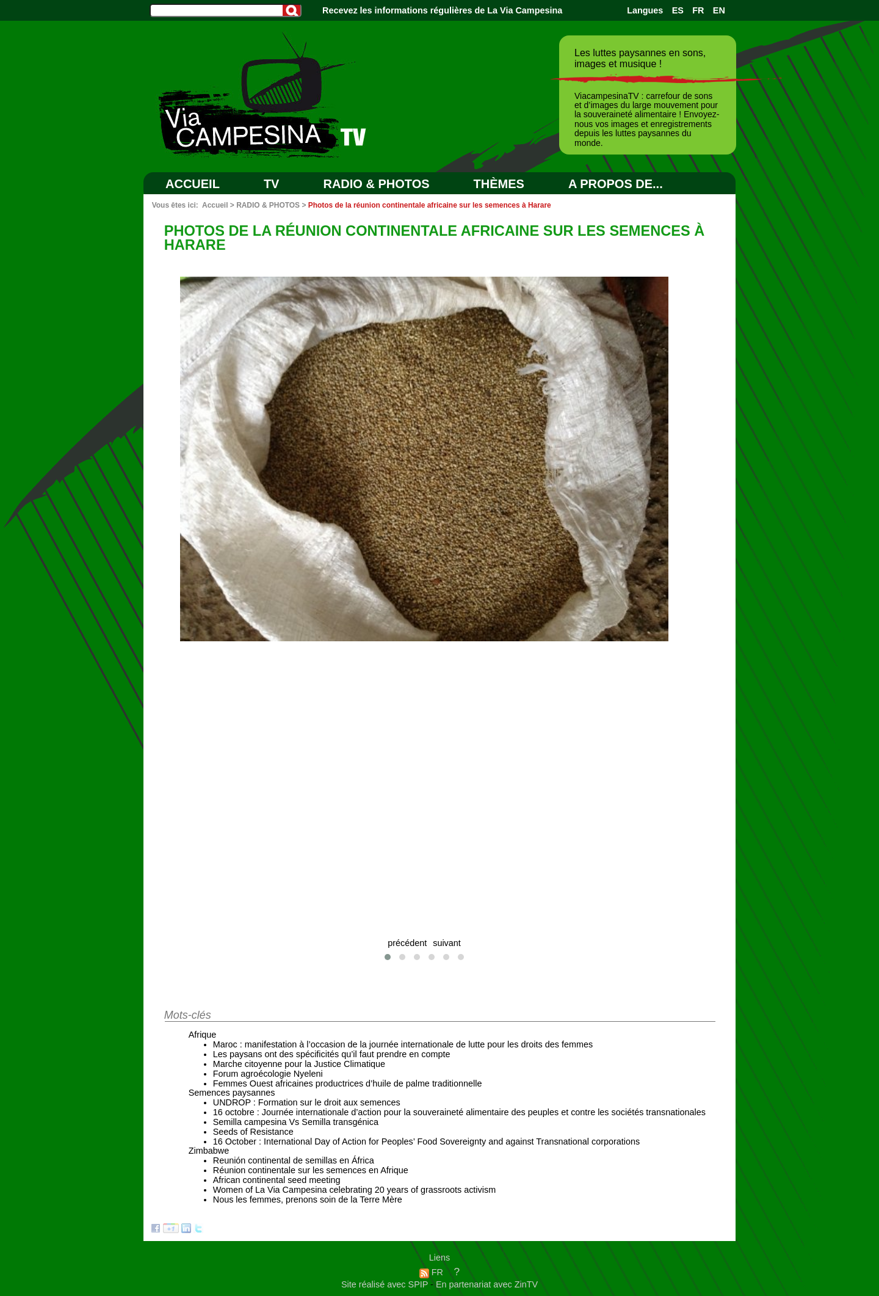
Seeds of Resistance (253, 1132)
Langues (645, 10)
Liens (439, 1257)
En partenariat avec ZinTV (487, 1284)
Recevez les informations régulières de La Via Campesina (442, 10)
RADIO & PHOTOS (376, 184)
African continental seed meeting (277, 1180)
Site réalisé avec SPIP (385, 1284)
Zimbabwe (209, 1151)
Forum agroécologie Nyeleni (268, 1074)
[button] (387, 957)
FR (698, 10)
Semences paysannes (232, 1093)
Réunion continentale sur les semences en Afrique (310, 1170)
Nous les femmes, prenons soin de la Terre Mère (307, 1199)
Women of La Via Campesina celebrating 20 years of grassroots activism (354, 1190)
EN (719, 10)
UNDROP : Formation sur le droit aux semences (306, 1102)
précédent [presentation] (407, 943)
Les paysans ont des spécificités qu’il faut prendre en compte (331, 1054)
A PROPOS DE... (615, 184)
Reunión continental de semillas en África (293, 1160)
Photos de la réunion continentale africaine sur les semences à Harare (429, 205)
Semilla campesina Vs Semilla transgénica (295, 1122)
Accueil (192, 184)
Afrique (203, 1034)
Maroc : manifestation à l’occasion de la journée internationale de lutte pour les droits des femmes (403, 1044)
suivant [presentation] (447, 943)
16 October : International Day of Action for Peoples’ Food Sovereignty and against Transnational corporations (426, 1141)
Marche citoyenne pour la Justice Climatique (299, 1064)
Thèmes (499, 184)
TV (272, 184)
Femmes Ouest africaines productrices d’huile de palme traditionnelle (347, 1083)
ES (678, 10)
